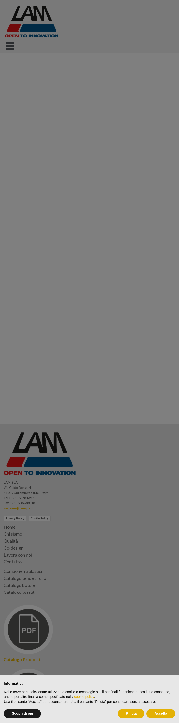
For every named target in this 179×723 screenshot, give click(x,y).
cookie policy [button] (84, 697)
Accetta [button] (160, 713)
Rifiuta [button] (131, 713)
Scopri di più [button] (22, 713)
